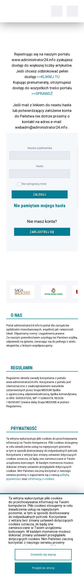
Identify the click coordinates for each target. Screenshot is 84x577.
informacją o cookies (41, 479)
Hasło (39, 166)
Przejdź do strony (43, 568)
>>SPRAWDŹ (42, 93)
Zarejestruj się (42, 232)
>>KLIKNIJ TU (48, 77)
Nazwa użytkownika (40, 148)
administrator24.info (20, 11)
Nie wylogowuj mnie (34, 183)
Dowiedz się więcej (43, 554)
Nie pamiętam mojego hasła (39, 205)
